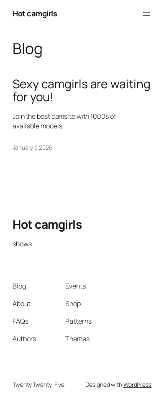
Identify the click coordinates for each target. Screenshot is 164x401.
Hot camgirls (35, 13)
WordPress (137, 384)
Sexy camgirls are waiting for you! (82, 90)
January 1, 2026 (33, 147)
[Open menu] (146, 14)
